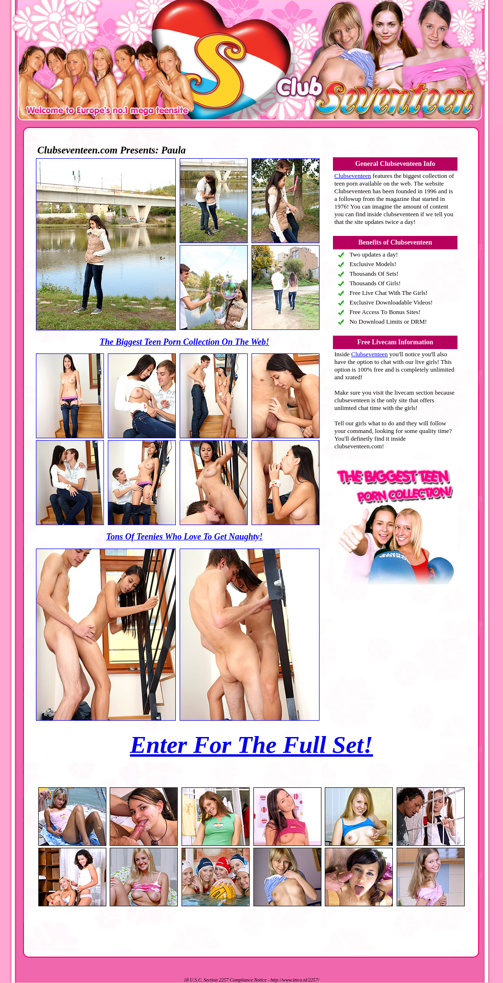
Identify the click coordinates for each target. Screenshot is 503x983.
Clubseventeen (352, 175)
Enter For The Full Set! (251, 744)
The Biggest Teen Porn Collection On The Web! (184, 342)
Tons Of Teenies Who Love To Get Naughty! (184, 536)
